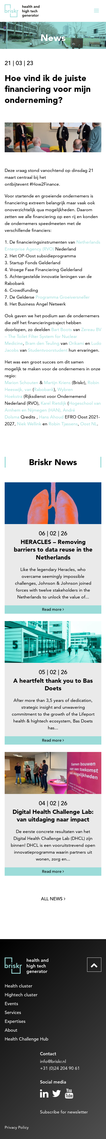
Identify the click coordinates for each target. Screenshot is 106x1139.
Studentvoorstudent (47, 350)
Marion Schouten (21, 382)
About (11, 1030)
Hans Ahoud (51, 417)
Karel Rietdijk (53, 403)
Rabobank (44, 389)
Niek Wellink (29, 424)
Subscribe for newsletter (64, 1112)
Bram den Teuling (42, 343)
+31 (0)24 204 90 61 (60, 1068)
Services (13, 1012)
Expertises (15, 1021)
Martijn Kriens (57, 382)
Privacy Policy (17, 1127)
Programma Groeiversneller (63, 297)
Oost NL (88, 424)
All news (53, 899)
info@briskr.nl (53, 1061)
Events (11, 1003)
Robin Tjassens (63, 424)
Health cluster (18, 986)
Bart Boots (61, 329)
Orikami (76, 343)
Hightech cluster (21, 995)
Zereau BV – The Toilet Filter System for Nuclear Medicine (53, 336)
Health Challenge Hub (26, 1039)
